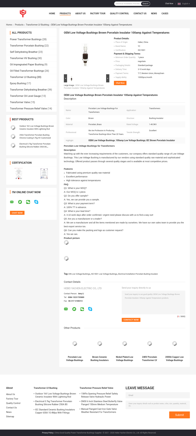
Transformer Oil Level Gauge (25, 96)
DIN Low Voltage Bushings (79, 274)
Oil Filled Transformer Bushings (27, 70)
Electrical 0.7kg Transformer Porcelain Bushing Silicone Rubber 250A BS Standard (35, 147)
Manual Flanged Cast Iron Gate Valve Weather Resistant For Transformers (99, 410)
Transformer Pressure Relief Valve (28, 108)
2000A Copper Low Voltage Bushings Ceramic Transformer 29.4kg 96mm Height (174, 359)
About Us (80, 13)
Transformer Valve (20, 102)
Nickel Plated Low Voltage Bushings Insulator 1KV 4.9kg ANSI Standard (124, 359)
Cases (165, 13)
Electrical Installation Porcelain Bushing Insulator (138, 274)
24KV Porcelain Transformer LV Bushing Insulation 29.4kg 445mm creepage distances (149, 359)
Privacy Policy (47, 433)
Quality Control (119, 13)
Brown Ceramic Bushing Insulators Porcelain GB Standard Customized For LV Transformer (100, 359)
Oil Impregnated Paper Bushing (27, 64)
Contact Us (140, 13)
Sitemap (10, 416)
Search (145, 4)
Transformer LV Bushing (37, 24)
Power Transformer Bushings (25, 39)
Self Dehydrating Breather (24, 51)
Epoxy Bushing (18, 83)
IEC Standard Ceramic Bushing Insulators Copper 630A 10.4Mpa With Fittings (55, 411)
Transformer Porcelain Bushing (27, 45)
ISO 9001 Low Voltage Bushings (104, 274)
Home (52, 13)
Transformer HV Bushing (23, 58)
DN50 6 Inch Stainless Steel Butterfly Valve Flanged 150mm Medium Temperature (101, 403)
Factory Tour (98, 13)
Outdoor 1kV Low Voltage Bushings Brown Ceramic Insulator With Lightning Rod (55, 395)
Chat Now (169, 3)
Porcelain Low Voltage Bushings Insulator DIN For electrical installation (74, 359)
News (154, 13)
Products (65, 13)
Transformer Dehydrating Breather (28, 89)
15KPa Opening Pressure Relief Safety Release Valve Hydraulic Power (99, 395)
